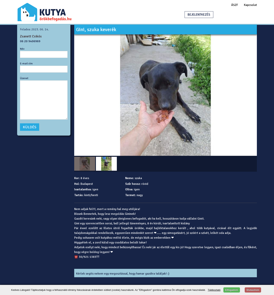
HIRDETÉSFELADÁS (235, 15)
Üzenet (24, 78)
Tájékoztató (214, 290)
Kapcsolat (250, 5)
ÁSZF (234, 5)
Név (22, 48)
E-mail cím (26, 63)
